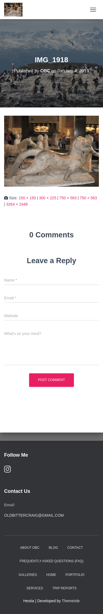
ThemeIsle (71, 601)
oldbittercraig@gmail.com (34, 515)
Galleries (28, 575)
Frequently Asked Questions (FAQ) (51, 561)
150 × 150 (27, 198)
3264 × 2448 (17, 204)
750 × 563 (68, 198)
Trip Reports (64, 588)
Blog (53, 548)
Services (34, 588)
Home (51, 575)
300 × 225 (47, 198)
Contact (75, 548)
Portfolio (74, 575)
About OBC (29, 548)
